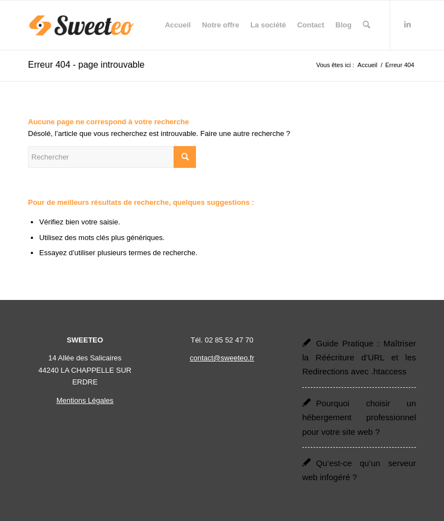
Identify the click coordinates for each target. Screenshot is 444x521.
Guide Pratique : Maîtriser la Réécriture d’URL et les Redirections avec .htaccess (359, 358)
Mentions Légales (85, 400)
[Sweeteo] (81, 25)
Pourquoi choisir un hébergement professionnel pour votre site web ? (359, 417)
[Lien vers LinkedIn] (407, 24)
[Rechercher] (366, 25)
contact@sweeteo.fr (222, 358)
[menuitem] (177, 25)
